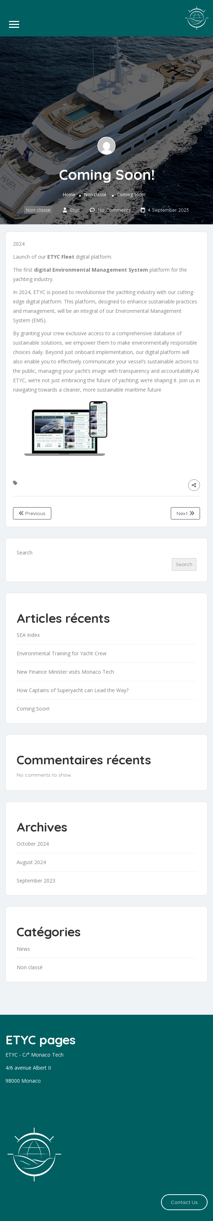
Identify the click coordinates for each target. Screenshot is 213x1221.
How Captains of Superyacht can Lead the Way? (73, 690)
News (23, 948)
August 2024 (31, 862)
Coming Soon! (33, 708)
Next (185, 513)
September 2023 (36, 880)
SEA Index (28, 634)
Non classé (95, 194)
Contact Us (184, 1202)
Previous (32, 513)
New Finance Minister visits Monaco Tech (65, 671)
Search (24, 552)
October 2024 (33, 843)
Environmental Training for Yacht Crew (62, 653)
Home (69, 194)
